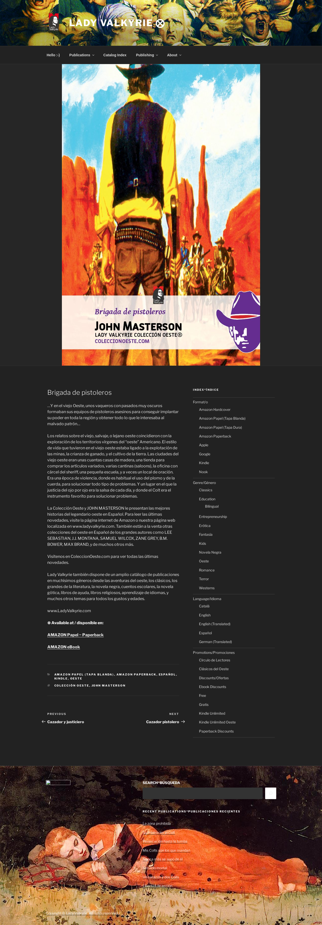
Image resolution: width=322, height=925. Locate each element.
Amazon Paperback (136, 674)
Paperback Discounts (216, 731)
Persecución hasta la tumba (165, 841)
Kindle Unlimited (212, 713)
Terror (204, 579)
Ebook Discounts (212, 687)
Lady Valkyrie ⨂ (117, 22)
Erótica (205, 525)
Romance (207, 570)
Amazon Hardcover (214, 409)
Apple (203, 445)
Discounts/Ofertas (214, 678)
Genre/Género (204, 482)
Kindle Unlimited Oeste (217, 722)
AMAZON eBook (63, 647)
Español (167, 674)
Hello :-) (53, 55)
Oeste (76, 678)
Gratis (204, 704)
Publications (82, 55)
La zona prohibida (157, 823)
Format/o (200, 402)
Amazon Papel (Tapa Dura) (220, 427)
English (205, 615)
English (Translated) (214, 624)
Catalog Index (115, 55)
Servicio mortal (155, 868)
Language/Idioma (207, 599)
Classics (205, 490)
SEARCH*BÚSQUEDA (161, 783)
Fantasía (206, 534)
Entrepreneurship (213, 516)
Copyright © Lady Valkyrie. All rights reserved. (82, 913)
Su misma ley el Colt (159, 832)
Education (207, 499)
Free (202, 695)
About (174, 55)
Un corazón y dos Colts (161, 877)
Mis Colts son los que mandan (166, 850)
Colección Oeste (71, 685)
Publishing (147, 55)
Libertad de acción (157, 886)
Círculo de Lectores (214, 660)
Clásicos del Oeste (214, 669)
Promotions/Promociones (214, 652)
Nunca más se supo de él (163, 859)
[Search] (270, 793)
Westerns (207, 588)
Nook (203, 472)
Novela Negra (210, 552)
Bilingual (212, 506)
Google (204, 454)
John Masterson (109, 685)
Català (204, 606)
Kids (202, 543)
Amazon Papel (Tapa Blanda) (84, 674)
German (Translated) (215, 642)
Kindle (61, 678)
